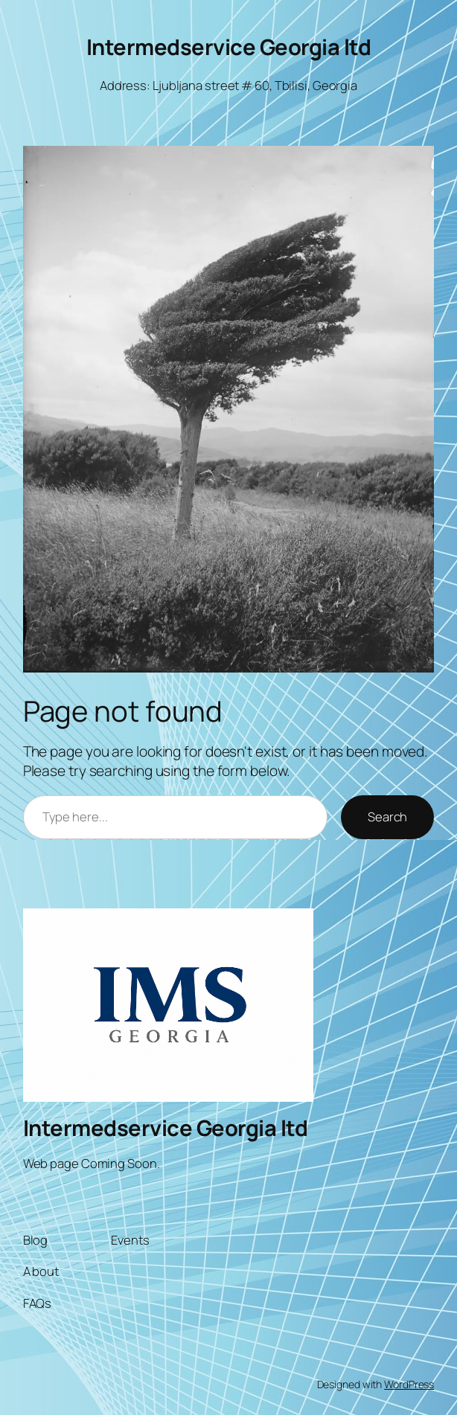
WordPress (409, 1384)
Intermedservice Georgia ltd (228, 47)
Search (387, 816)
